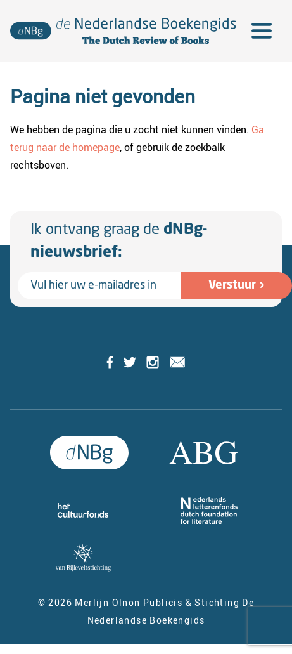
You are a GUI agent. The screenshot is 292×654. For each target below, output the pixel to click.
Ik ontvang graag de (118, 242)
